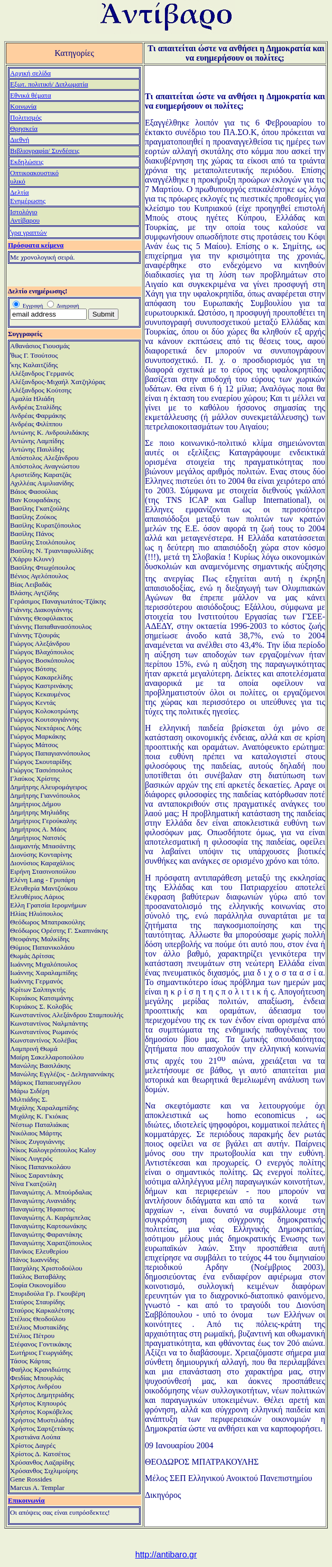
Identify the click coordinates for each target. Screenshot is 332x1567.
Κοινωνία (23, 106)
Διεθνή (19, 140)
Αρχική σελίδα (30, 73)
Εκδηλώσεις (26, 162)
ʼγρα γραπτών (28, 232)
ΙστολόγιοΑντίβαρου (25, 216)
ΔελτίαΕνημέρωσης (27, 196)
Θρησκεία (24, 128)
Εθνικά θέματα (30, 95)
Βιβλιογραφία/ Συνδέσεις (44, 151)
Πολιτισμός (26, 117)
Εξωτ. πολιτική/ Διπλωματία (49, 84)
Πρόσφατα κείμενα (35, 245)
